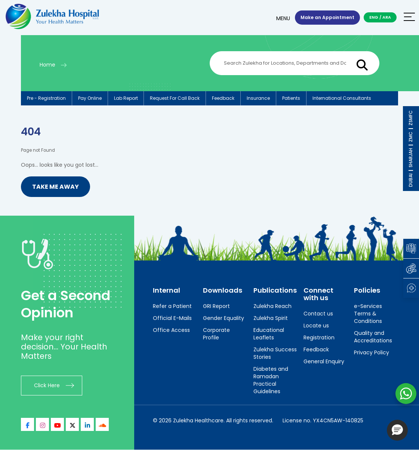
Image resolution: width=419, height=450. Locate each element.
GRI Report (216, 306)
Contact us (318, 313)
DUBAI (410, 180)
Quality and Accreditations (373, 336)
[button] (397, 430)
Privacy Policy (371, 352)
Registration (319, 337)
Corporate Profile (216, 333)
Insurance (258, 98)
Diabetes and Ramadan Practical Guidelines (270, 380)
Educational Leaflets (268, 333)
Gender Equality (223, 318)
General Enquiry (324, 361)
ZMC (410, 137)
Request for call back (175, 98)
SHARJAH (410, 157)
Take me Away (55, 186)
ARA (386, 17)
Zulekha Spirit (270, 318)
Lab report (126, 98)
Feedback (223, 98)
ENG (373, 17)
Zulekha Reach (272, 306)
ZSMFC (410, 118)
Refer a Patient (172, 306)
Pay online (90, 98)
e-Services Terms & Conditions (368, 313)
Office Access (171, 330)
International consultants (342, 98)
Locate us (316, 325)
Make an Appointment (327, 17)
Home (47, 64)
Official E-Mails (172, 318)
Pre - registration (46, 98)
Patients (292, 98)
